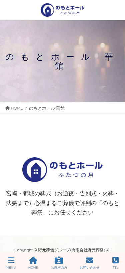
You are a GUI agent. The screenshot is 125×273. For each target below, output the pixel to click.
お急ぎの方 (59, 263)
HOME (33, 263)
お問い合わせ (90, 263)
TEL (115, 263)
